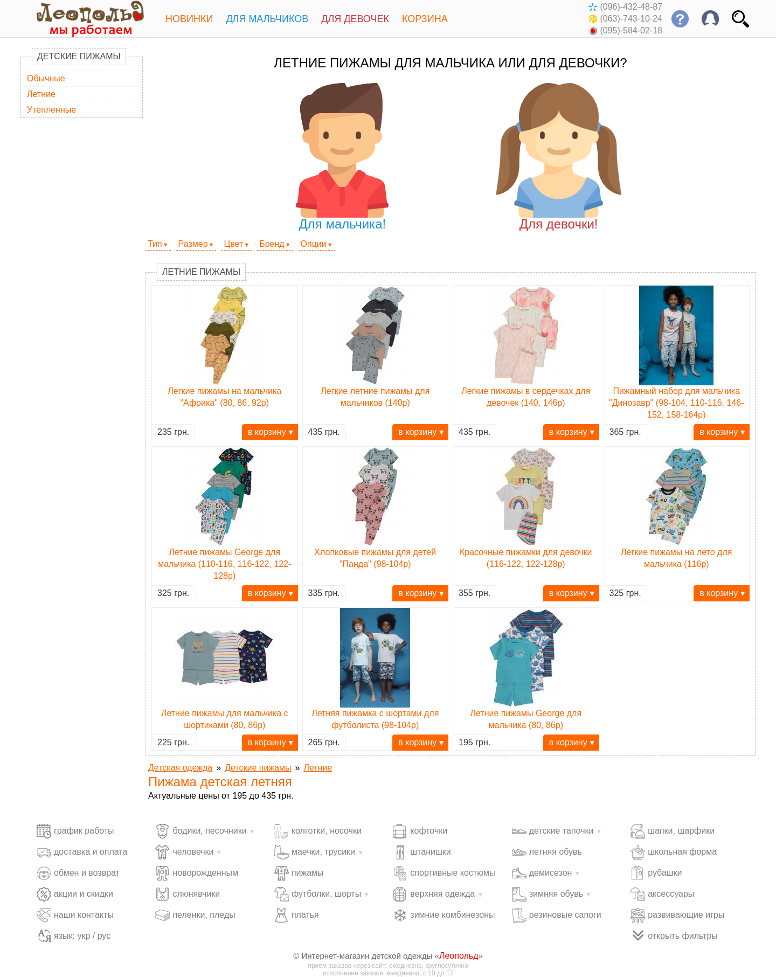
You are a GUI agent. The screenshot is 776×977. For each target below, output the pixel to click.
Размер (193, 243)
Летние (41, 94)
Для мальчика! (342, 157)
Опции (314, 243)
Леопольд (459, 955)
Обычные (46, 78)
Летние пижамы (201, 271)
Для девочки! (558, 157)
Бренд (271, 243)
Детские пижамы (79, 56)
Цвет (233, 243)
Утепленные (51, 109)
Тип (155, 243)
